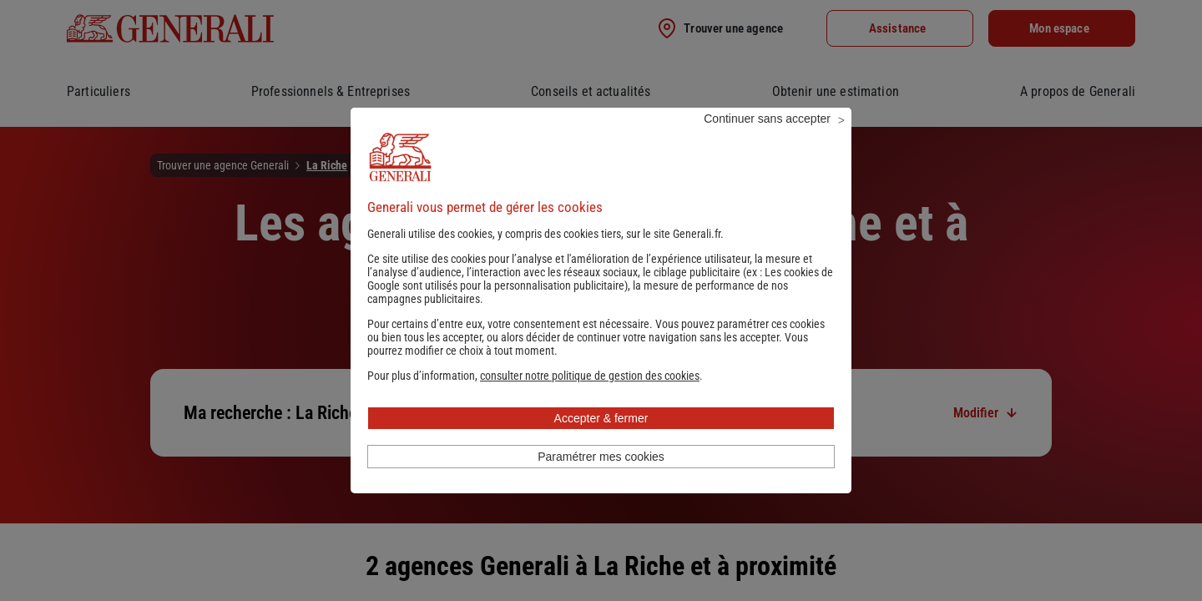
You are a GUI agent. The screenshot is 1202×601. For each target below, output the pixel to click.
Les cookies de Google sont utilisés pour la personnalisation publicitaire (600, 301)
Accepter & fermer (601, 440)
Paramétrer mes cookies (601, 479)
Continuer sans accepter (767, 141)
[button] (589, 398)
